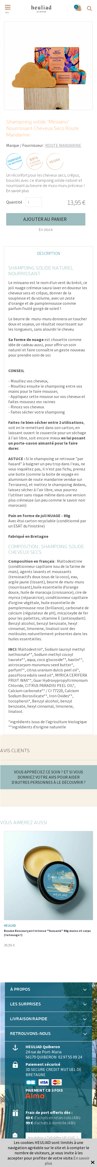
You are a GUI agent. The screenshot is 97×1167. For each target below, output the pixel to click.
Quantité (14, 202)
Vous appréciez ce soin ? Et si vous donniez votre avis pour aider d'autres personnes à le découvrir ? (49, 777)
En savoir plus (17, 190)
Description (48, 253)
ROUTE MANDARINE (63, 145)
